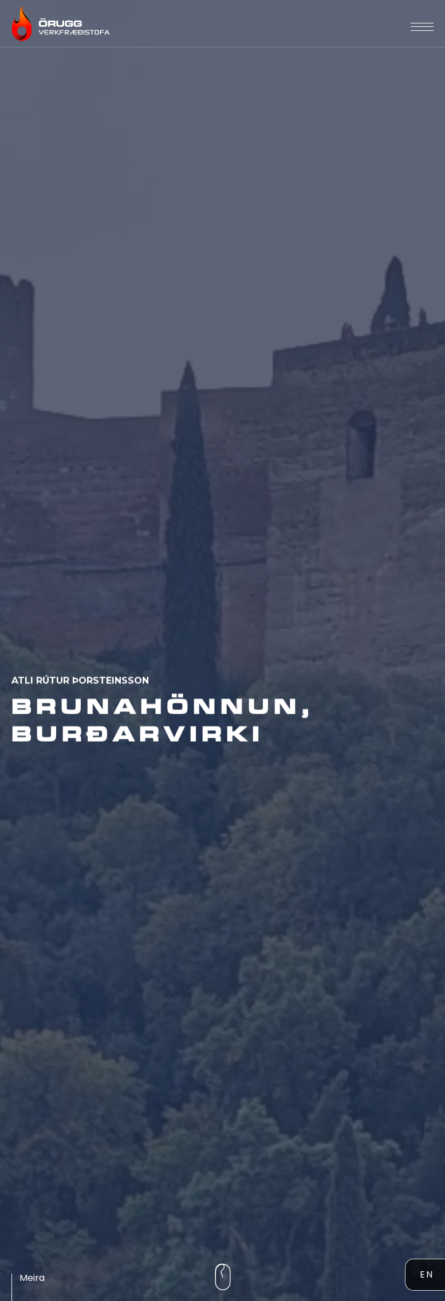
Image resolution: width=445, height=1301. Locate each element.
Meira (32, 1278)
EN (427, 1274)
